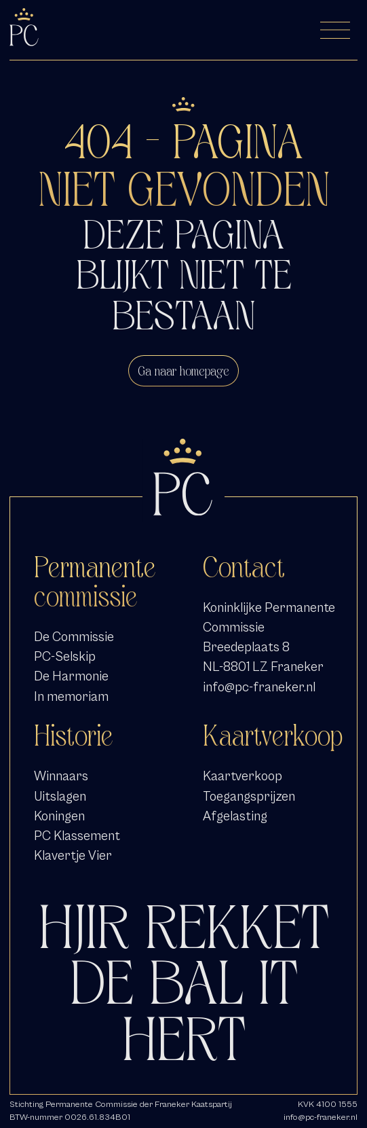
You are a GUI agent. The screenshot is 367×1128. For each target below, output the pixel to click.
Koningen (59, 816)
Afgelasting (235, 816)
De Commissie (74, 637)
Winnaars (61, 776)
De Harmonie (71, 676)
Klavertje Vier (73, 855)
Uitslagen (60, 796)
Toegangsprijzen (249, 796)
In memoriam (71, 696)
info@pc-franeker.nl (259, 687)
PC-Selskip (65, 656)
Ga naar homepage (183, 370)
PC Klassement (77, 836)
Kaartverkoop (242, 776)
